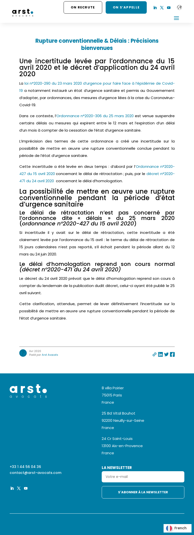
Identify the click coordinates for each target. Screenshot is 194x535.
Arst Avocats (50, 355)
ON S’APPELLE (126, 7)
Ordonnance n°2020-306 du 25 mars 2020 (95, 115)
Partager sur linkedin (160, 354)
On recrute (83, 7)
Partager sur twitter (166, 354)
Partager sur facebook (172, 354)
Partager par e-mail (154, 354)
